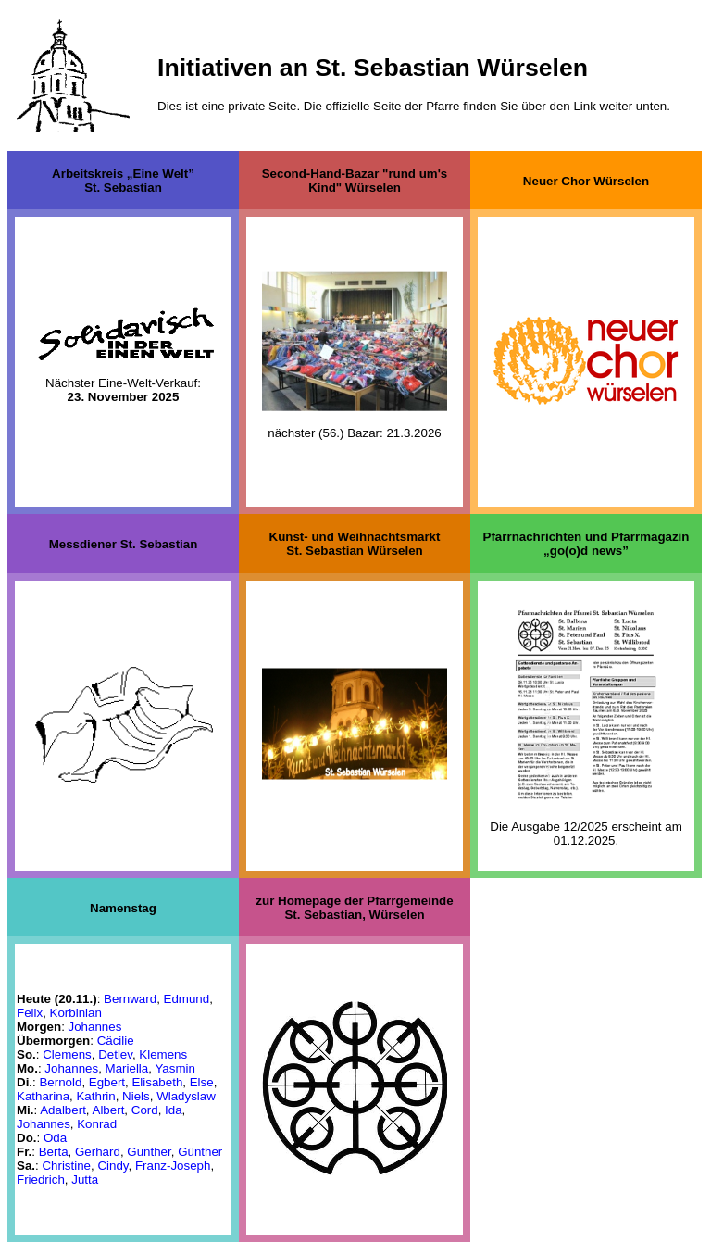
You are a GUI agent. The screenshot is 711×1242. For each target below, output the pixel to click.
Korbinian (76, 1013)
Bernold (60, 1082)
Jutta (84, 1179)
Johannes (95, 1027)
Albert (109, 1110)
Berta (54, 1152)
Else (202, 1082)
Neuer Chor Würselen (586, 180)
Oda (55, 1138)
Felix (30, 1013)
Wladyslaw (186, 1096)
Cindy (112, 1166)
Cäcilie (115, 1041)
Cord (144, 1110)
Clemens (67, 1054)
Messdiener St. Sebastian (123, 544)
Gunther (148, 1152)
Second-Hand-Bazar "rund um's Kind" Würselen (355, 180)
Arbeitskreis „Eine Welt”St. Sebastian (123, 180)
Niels (136, 1096)
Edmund (187, 999)
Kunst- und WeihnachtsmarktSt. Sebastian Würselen (355, 544)
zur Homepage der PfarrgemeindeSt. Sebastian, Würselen (354, 908)
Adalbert (63, 1110)
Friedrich (41, 1179)
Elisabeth (156, 1082)
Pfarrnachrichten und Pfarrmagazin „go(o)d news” (586, 544)
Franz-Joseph (173, 1166)
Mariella (127, 1068)
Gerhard (97, 1152)
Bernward (130, 999)
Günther (200, 1152)
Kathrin (95, 1096)
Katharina (43, 1096)
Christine (66, 1166)
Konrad (97, 1124)
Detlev (115, 1054)
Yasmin (174, 1068)
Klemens (163, 1054)
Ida (173, 1110)
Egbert (107, 1082)
